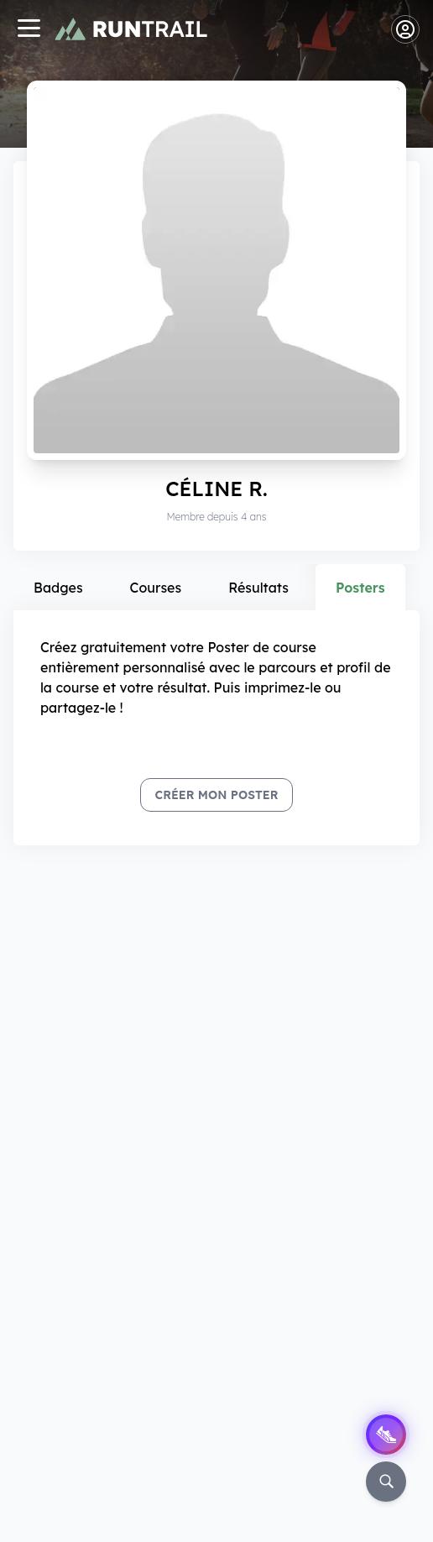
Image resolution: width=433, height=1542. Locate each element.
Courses (156, 587)
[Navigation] (28, 30)
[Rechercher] (386, 1481)
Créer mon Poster (216, 794)
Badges (58, 587)
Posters (360, 587)
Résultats (258, 587)
